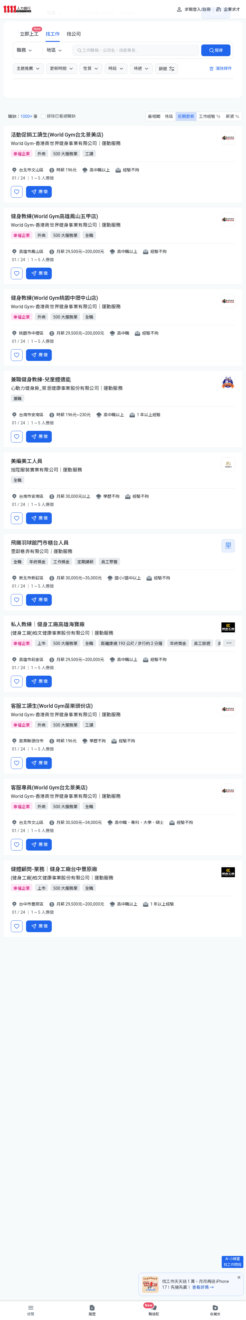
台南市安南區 (31, 414)
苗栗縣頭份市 (31, 741)
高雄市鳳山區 (31, 251)
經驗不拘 (131, 170)
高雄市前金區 (31, 659)
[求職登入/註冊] (193, 9)
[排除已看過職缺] (43, 116)
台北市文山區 (31, 170)
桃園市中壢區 (31, 333)
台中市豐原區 (31, 904)
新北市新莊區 (31, 578)
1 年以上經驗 (149, 414)
